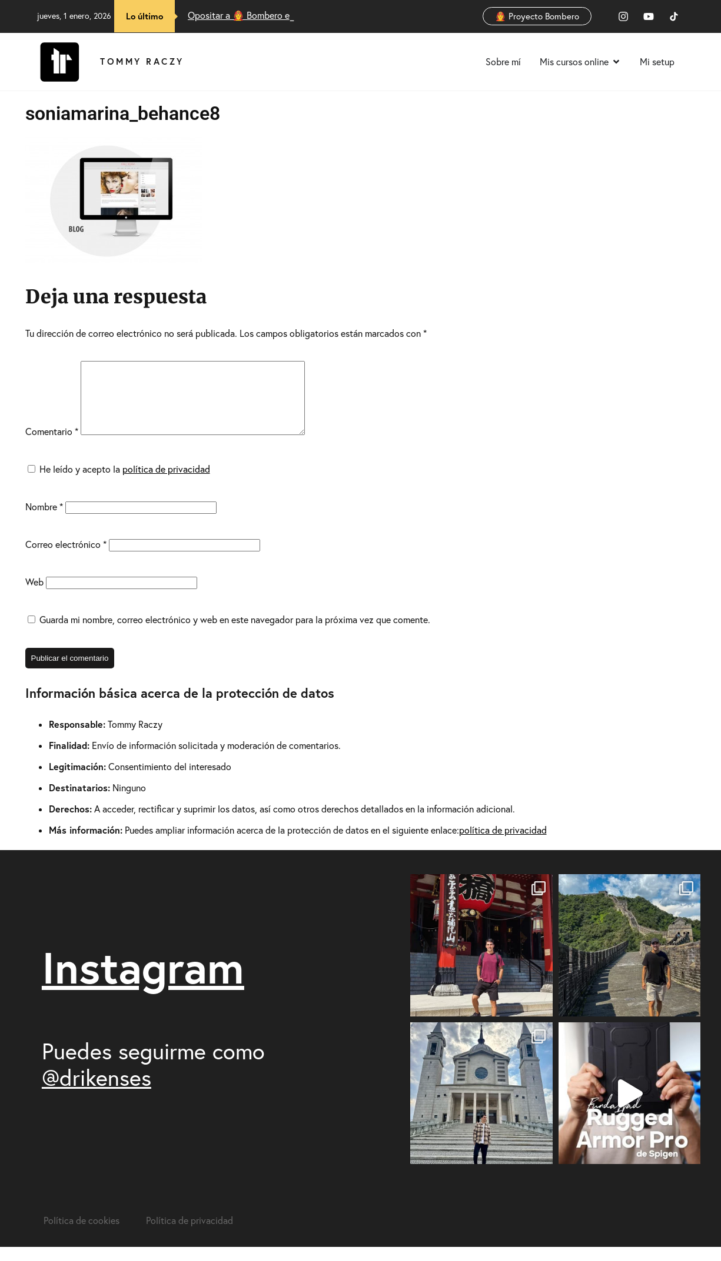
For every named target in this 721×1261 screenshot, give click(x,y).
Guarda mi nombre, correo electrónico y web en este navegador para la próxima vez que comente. (234, 634)
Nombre (44, 521)
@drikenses (96, 1092)
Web (34, 596)
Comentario (51, 445)
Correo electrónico (66, 558)
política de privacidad (166, 483)
